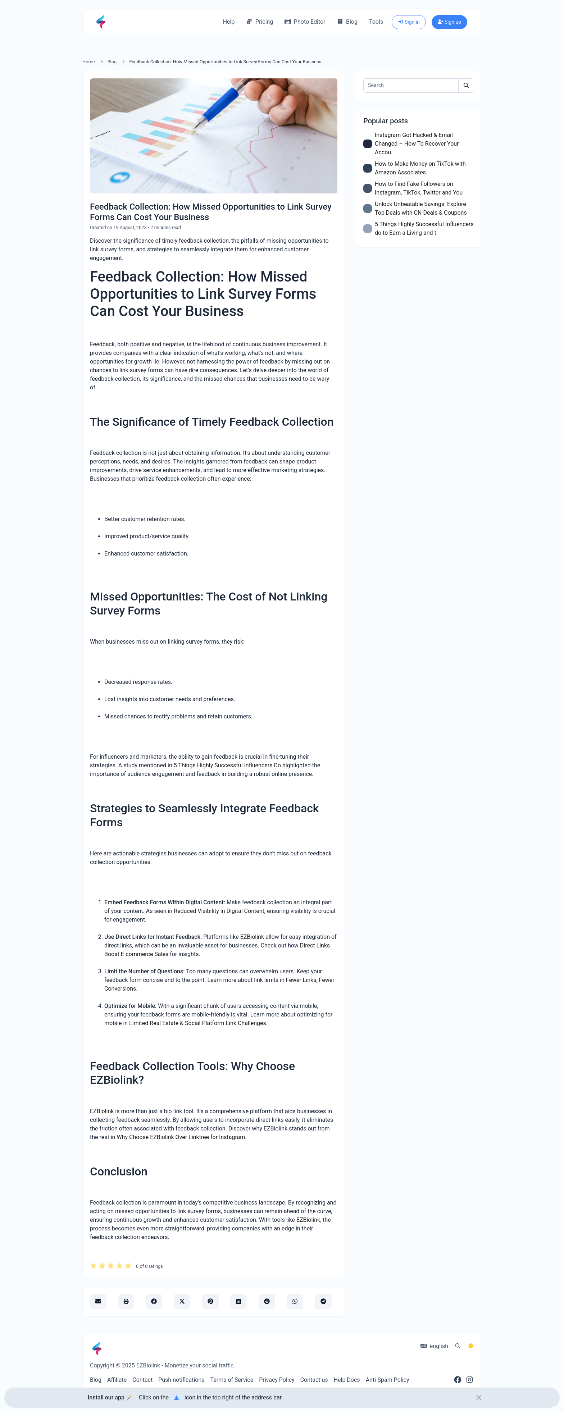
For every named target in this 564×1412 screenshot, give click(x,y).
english (434, 1346)
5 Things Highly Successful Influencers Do (227, 765)
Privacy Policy (277, 1379)
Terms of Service (232, 1379)
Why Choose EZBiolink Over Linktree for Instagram (181, 1137)
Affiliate (117, 1379)
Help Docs (347, 1379)
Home (88, 61)
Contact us (314, 1379)
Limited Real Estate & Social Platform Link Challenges (197, 1023)
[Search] (411, 85)
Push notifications (181, 1379)
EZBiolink (252, 936)
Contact (142, 1379)
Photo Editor (305, 21)
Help (229, 21)
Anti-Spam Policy (387, 1379)
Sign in (409, 22)
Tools (376, 21)
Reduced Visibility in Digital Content (219, 911)
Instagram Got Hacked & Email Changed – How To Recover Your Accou (417, 144)
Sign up (449, 22)
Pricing (259, 21)
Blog (347, 21)
